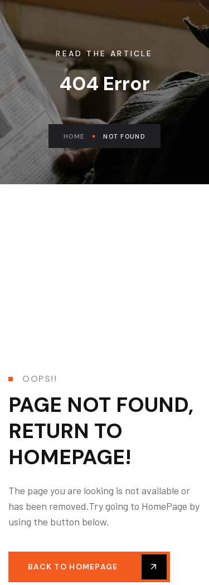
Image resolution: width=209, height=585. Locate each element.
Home (79, 136)
